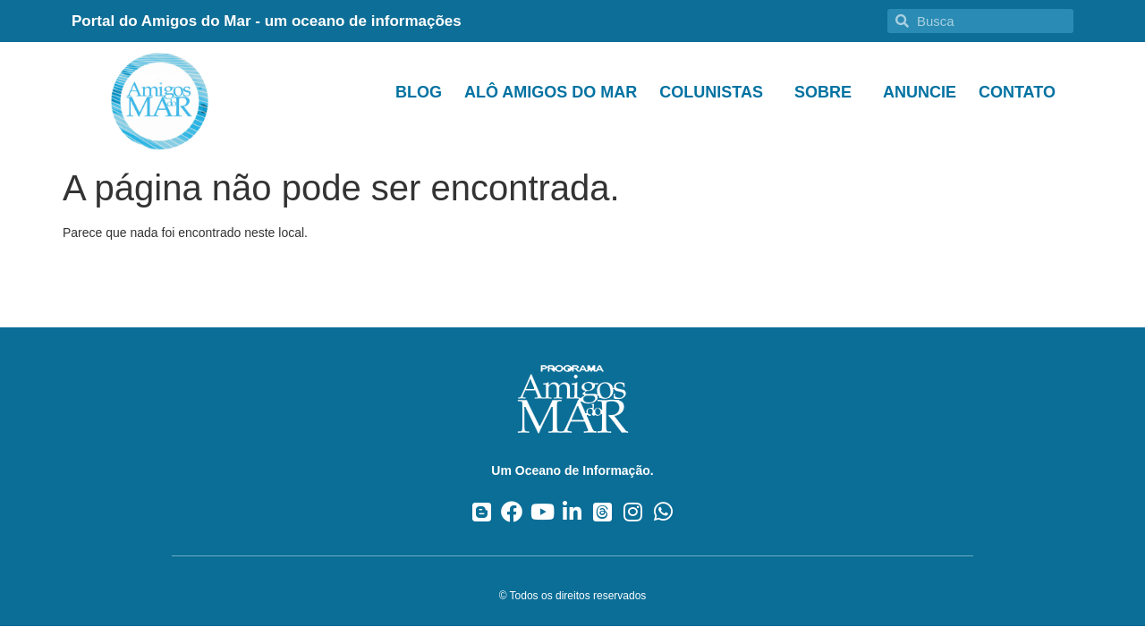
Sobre (827, 92)
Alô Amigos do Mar (550, 92)
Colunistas (715, 92)
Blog (418, 92)
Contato (1017, 92)
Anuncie (919, 92)
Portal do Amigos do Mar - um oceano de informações (267, 21)
